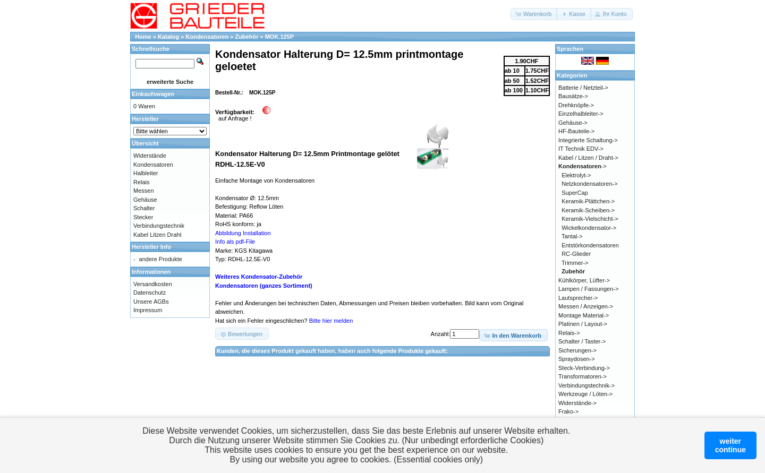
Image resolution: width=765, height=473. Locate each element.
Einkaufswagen (153, 94)
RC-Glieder (576, 254)
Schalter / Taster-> (582, 341)
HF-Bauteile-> (576, 131)
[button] (534, 14)
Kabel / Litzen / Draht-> (588, 157)
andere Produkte (160, 259)
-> (582, 166)
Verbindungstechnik (158, 225)
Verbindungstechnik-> (586, 385)
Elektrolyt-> (576, 175)
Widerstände (149, 155)
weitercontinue (730, 445)
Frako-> (568, 411)
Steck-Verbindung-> (584, 368)
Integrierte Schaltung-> (588, 140)
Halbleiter (145, 173)
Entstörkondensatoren (590, 245)
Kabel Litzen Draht (157, 234)
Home (143, 36)
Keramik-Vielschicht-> (590, 219)
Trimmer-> (575, 263)
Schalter (144, 208)
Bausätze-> (573, 96)
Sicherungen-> (577, 350)
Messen (143, 190)
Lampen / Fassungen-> (588, 289)
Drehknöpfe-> (576, 105)
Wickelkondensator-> (589, 228)
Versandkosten (152, 284)
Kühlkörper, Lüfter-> (584, 280)
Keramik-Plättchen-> (588, 201)
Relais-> (569, 333)
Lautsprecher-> (578, 298)
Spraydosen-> (576, 359)
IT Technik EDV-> (581, 148)
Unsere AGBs (151, 301)
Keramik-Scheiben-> (588, 210)
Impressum (147, 310)
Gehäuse (145, 199)
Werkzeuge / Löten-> (585, 394)
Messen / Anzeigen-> (585, 306)
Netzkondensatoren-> (589, 183)
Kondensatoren (207, 36)
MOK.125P (279, 36)
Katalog (168, 36)
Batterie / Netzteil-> (583, 87)
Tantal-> (572, 236)
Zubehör (246, 36)
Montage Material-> (583, 315)
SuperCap (575, 193)
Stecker (143, 217)
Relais (141, 182)
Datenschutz (149, 292)
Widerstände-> (577, 403)
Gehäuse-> (573, 122)
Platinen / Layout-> (582, 324)
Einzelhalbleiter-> (581, 113)
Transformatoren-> (582, 376)
